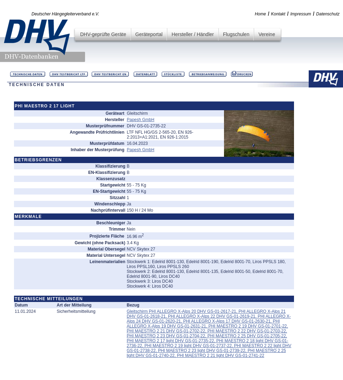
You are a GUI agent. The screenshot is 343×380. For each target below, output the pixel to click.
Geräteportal (149, 34)
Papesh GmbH (140, 119)
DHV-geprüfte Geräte (103, 34)
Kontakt (278, 14)
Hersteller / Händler (193, 34)
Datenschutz (328, 14)
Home (260, 14)
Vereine (266, 34)
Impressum (300, 14)
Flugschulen (236, 34)
